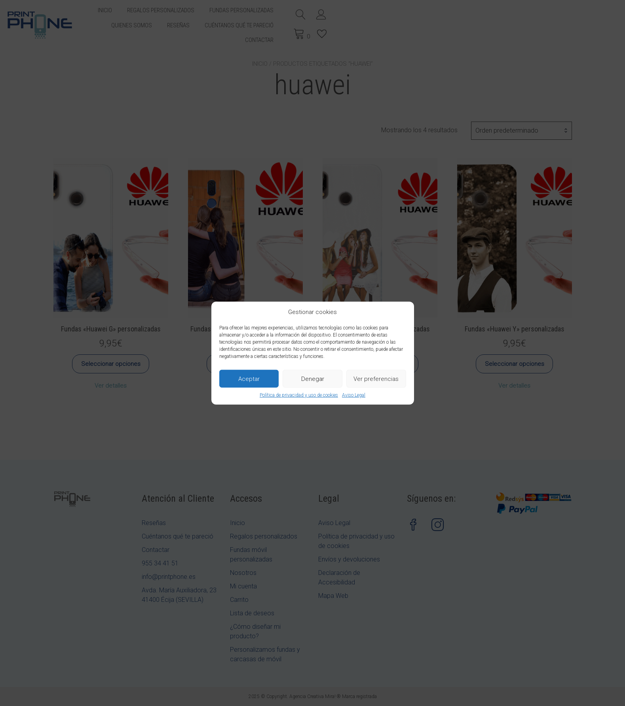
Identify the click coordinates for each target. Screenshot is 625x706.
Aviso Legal (353, 395)
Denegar (312, 378)
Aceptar (249, 378)
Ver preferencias (376, 378)
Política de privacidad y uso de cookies (299, 395)
